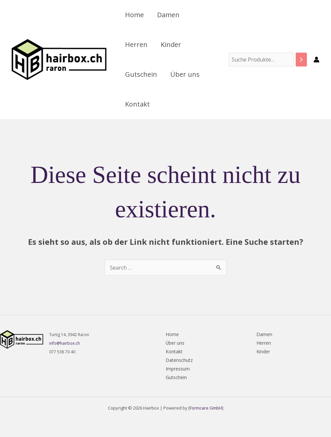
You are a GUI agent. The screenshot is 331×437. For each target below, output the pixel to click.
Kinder (171, 44)
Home (134, 14)
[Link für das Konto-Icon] (316, 60)
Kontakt (137, 104)
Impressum (178, 369)
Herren (136, 44)
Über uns (185, 74)
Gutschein (141, 74)
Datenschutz (179, 360)
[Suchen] (301, 60)
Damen (168, 14)
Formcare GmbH (206, 408)
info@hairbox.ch (64, 343)
